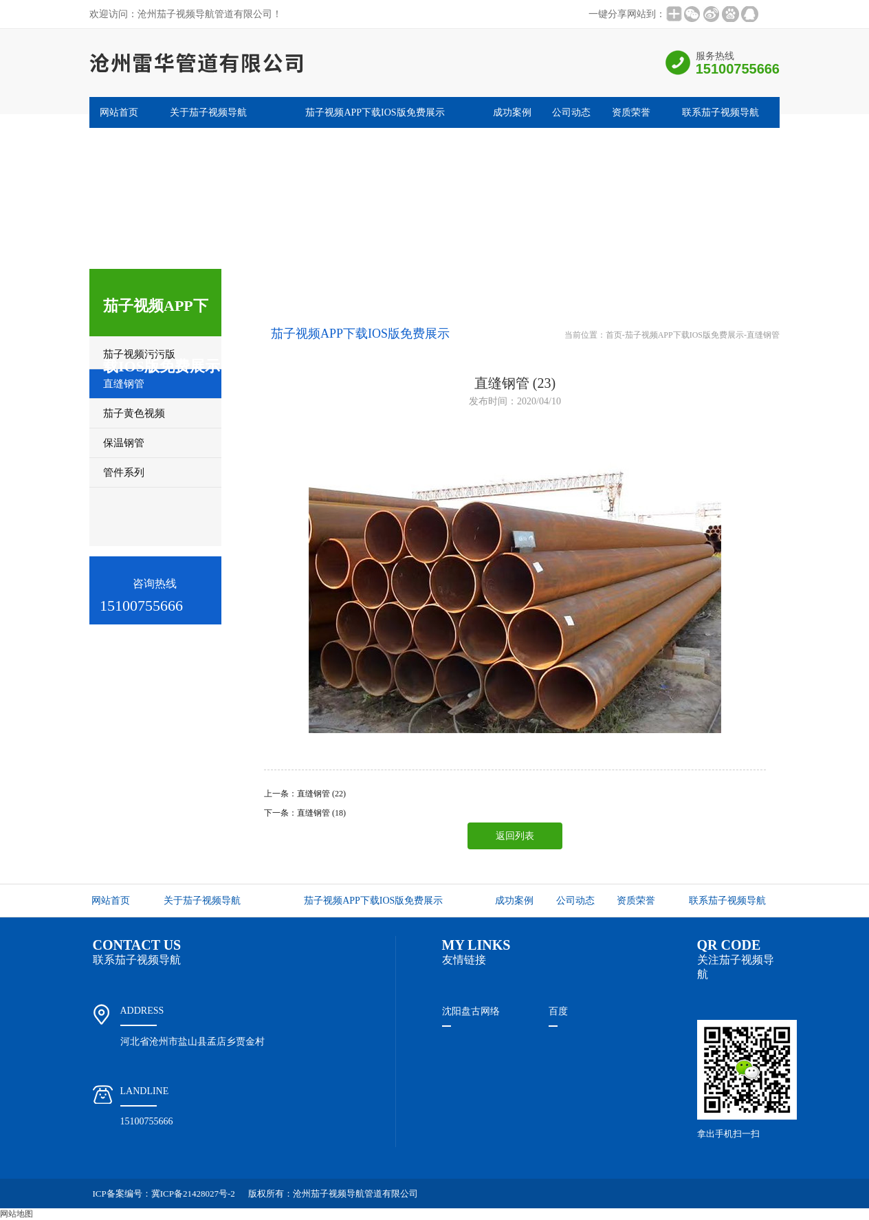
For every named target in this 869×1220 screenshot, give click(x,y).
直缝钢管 (763, 335)
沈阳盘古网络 (471, 1011)
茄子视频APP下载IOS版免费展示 (374, 112)
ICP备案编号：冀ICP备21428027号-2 (164, 1193)
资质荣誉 (631, 112)
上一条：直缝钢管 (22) (305, 793)
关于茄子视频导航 (208, 112)
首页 (614, 335)
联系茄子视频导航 (720, 112)
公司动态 (571, 112)
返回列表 (515, 836)
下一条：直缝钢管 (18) (305, 813)
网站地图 (16, 1214)
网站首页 (119, 112)
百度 (558, 1011)
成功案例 (512, 112)
